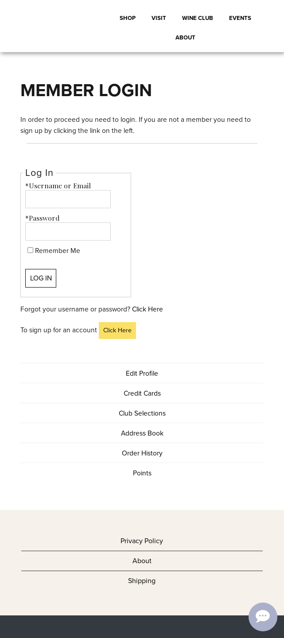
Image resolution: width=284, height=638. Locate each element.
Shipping (142, 581)
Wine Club (197, 18)
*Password (42, 217)
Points (142, 473)
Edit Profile (142, 373)
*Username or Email (58, 185)
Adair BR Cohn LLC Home (53, 26)
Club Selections (142, 413)
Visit (159, 18)
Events (240, 18)
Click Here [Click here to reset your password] (147, 309)
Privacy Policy (142, 541)
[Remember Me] (30, 250)
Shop (128, 18)
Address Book (142, 433)
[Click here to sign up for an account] (117, 330)
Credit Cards (142, 393)
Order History (142, 453)
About (185, 37)
